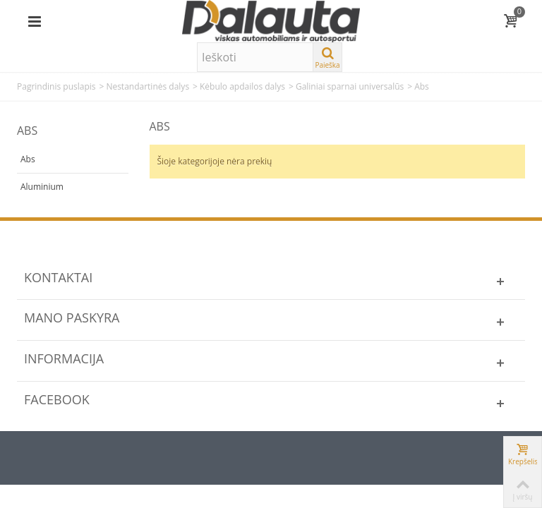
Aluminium (42, 187)
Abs (27, 159)
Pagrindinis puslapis (56, 86)
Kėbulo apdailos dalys (242, 86)
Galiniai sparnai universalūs (350, 86)
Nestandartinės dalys (147, 86)
